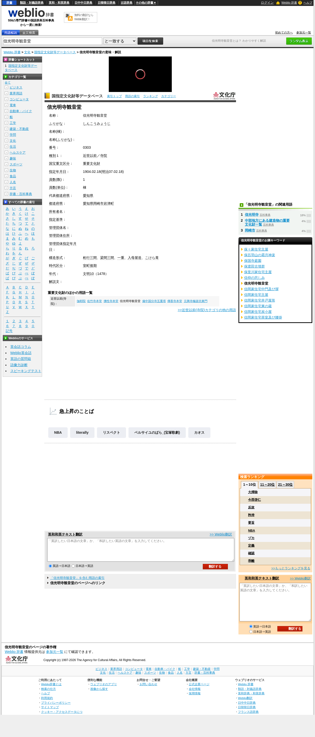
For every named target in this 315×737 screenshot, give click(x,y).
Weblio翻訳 (245, 698)
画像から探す (99, 688)
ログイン (267, 2)
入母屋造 (135, 258)
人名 (13, 182)
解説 (52, 282)
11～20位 (267, 484)
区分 (66, 163)
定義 (251, 545)
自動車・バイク (21, 111)
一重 (120, 258)
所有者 (54, 212)
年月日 (61, 172)
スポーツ (16, 164)
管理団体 (56, 228)
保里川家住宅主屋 (258, 272)
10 (92, 274)
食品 (13, 176)
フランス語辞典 (248, 711)
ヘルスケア (18, 152)
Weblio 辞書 (289, 2)
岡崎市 (98, 203)
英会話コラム (20, 347)
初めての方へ (284, 32)
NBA (58, 432)
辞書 (9, 2)
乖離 (251, 561)
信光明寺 (252, 214)
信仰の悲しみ (254, 278)
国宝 (52, 163)
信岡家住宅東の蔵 (258, 306)
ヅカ (251, 538)
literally (82, 432)
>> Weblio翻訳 (221, 534)
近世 (86, 156)
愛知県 (88, 196)
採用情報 (195, 693)
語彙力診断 (19, 365)
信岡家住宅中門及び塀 (261, 289)
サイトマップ (50, 707)
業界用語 (16, 93)
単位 (60, 187)
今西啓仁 (254, 500)
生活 (13, 146)
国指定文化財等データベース (55, 52)
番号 (52, 147)
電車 (13, 105)
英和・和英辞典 (59, 2)
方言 (13, 188)
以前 (93, 156)
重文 (59, 163)
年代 (52, 274)
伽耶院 (81, 301)
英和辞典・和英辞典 (251, 693)
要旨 (251, 522)
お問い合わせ (148, 684)
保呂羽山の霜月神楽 (259, 255)
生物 (13, 170)
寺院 (103, 156)
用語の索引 (132, 96)
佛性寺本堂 (111, 301)
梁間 (103, 258)
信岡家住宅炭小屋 (258, 312)
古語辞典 (126, 2)
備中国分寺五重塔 (154, 301)
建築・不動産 (19, 129)
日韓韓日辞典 (106, 2)
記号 (9, 331)
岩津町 (109, 203)
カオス (199, 432)
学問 (13, 135)
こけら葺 (152, 258)
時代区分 (56, 266)
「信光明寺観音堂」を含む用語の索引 (77, 582)
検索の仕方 (48, 688)
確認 (251, 553)
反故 (251, 507)
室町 (86, 266)
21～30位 (285, 484)
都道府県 (63, 196)
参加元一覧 (303, 32)
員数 (52, 179)
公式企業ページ (199, 684)
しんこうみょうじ (96, 124)
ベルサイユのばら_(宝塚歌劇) (157, 432)
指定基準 (56, 219)
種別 (52, 156)
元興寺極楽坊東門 (195, 301)
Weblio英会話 (21, 353)
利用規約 (47, 698)
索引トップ (114, 96)
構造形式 (56, 258)
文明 (86, 274)
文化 (27, 52)
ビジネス (16, 87)
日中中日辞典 (83, 2)
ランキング (150, 96)
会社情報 (195, 688)
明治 (105, 172)
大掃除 (253, 492)
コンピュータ (19, 99)
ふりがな (56, 124)
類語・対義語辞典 (32, 2)
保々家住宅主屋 (256, 249)
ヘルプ (307, 2)
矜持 (251, 515)
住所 (66, 235)
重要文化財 (91, 163)
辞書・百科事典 (21, 194)
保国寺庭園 (252, 261)
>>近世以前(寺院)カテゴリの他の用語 (207, 310)
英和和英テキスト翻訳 (65, 534)
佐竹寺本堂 (94, 301)
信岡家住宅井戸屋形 (259, 300)
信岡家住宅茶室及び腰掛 (263, 317)
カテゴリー (168, 96)
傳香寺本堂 (174, 301)
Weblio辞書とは (51, 684)
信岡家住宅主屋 (256, 295)
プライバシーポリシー (56, 702)
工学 (13, 123)
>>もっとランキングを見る (290, 568)
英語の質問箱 (20, 359)
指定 (52, 172)
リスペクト (111, 432)
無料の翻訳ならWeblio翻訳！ (83, 17)
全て (8, 82)
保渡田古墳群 (254, 266)
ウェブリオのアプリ (103, 684)
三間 (93, 258)
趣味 (13, 158)
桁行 (86, 258)
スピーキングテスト (25, 371)
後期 (93, 266)
